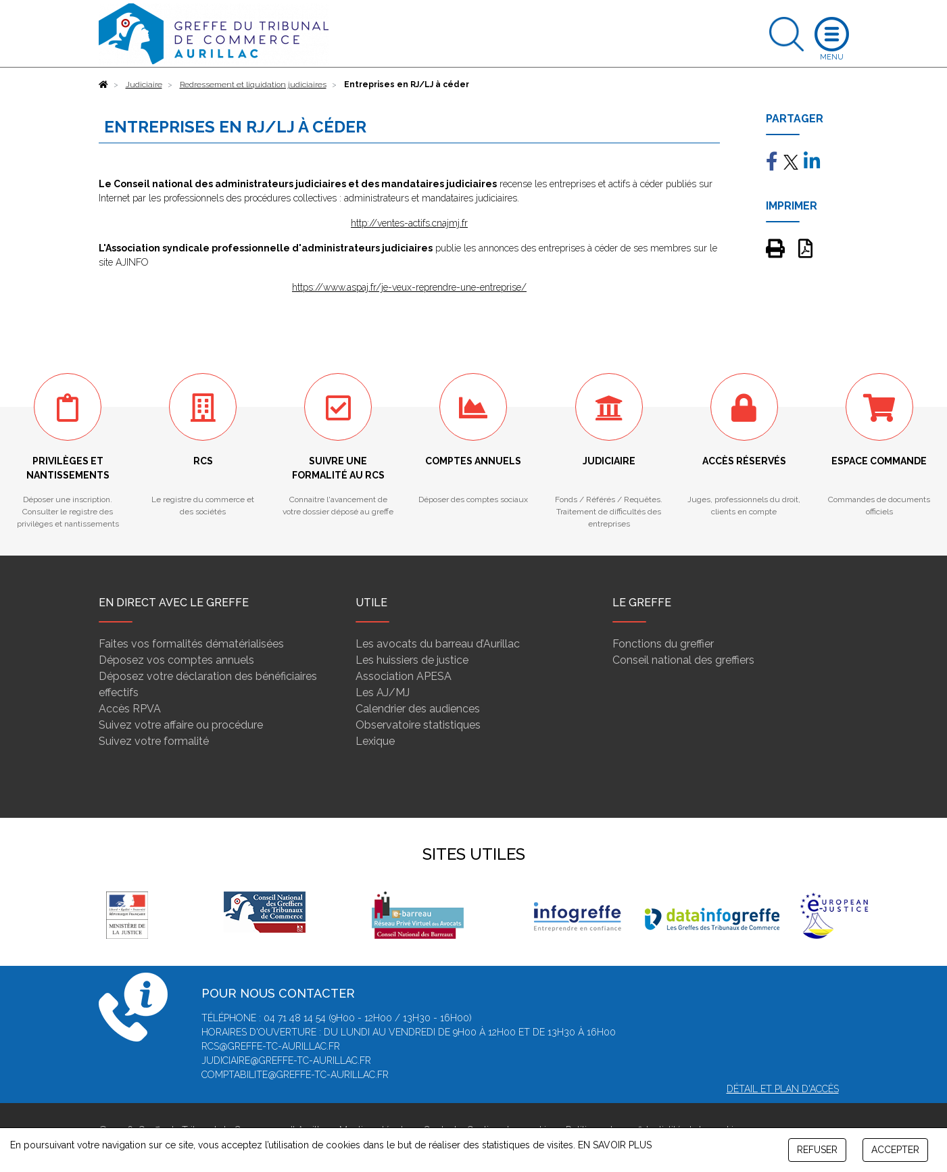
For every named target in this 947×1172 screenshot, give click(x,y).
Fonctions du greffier (663, 643)
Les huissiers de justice (412, 660)
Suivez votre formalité (154, 741)
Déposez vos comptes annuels (176, 660)
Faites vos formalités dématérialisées (191, 643)
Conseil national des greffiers (683, 660)
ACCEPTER (895, 1149)
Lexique (375, 741)
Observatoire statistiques (418, 724)
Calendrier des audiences (418, 708)
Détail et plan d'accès (783, 1088)
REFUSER (817, 1149)
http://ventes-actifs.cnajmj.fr (409, 223)
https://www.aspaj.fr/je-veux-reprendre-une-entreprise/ (409, 287)
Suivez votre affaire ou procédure (181, 724)
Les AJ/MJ (383, 692)
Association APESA (404, 676)
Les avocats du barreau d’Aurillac (438, 643)
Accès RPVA (130, 708)
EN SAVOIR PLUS (615, 1145)
